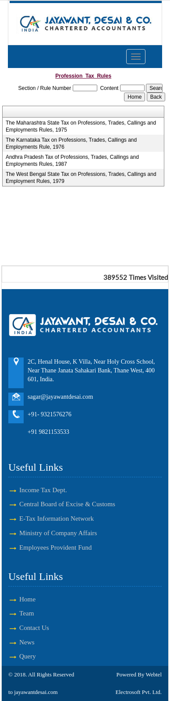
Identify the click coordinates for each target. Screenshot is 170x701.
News (27, 642)
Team (26, 613)
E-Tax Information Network (56, 518)
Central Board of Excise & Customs (67, 504)
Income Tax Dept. (43, 490)
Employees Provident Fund (55, 547)
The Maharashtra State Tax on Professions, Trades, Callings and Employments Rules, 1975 (81, 126)
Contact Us (34, 627)
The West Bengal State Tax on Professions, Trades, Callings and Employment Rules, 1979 (81, 177)
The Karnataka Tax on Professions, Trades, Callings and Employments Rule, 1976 (71, 143)
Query (27, 656)
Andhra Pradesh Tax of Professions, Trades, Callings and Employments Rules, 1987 (72, 160)
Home (27, 599)
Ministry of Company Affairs (58, 532)
